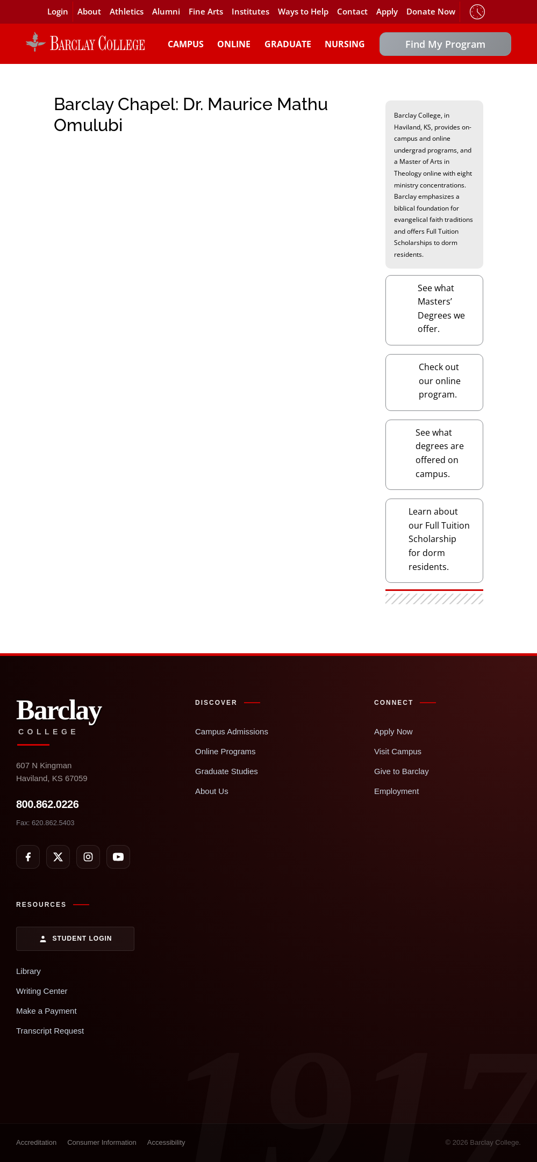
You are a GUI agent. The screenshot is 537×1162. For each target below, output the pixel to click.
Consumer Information (102, 1142)
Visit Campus (397, 751)
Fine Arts (206, 11)
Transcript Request (50, 1030)
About (89, 11)
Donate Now (430, 11)
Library (28, 971)
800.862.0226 (47, 804)
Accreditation (36, 1142)
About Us (211, 791)
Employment (396, 791)
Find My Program (445, 44)
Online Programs (225, 751)
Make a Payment (46, 1010)
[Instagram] (88, 857)
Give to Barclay (401, 771)
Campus (186, 44)
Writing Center (42, 990)
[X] (58, 857)
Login (57, 11)
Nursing (345, 44)
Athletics (127, 11)
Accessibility (166, 1142)
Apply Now (393, 731)
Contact (352, 11)
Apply (387, 11)
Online (233, 44)
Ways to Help (303, 11)
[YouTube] (118, 857)
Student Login (75, 939)
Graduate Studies (226, 771)
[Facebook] (28, 857)
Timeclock (477, 12)
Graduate (287, 44)
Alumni (166, 11)
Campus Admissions (231, 731)
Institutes (250, 11)
